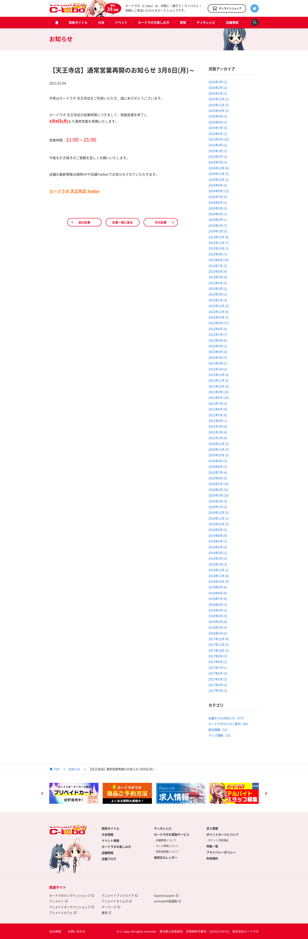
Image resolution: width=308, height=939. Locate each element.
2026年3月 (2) (217, 82)
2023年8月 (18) (218, 260)
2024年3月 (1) (217, 219)
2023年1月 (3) (217, 300)
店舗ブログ (109, 859)
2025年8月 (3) (217, 122)
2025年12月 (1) (218, 99)
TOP (57, 769)
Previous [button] (42, 793)
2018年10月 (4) (218, 581)
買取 (183, 22)
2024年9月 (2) (217, 185)
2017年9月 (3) (217, 656)
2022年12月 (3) (218, 306)
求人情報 (212, 828)
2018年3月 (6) (217, 622)
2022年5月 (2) (217, 346)
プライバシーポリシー (221, 852)
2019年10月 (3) (218, 524)
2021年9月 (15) (218, 392)
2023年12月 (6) (218, 237)
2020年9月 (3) (217, 461)
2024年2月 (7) (217, 225)
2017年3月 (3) (217, 690)
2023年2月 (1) (217, 294)
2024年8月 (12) (218, 191)
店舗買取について (166, 840)
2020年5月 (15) (218, 484)
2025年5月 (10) (218, 139)
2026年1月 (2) (217, 93)
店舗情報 (232, 22)
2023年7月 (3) (217, 266)
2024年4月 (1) (217, 214)
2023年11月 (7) (218, 242)
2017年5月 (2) (217, 679)
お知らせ (74, 769)
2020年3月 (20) (218, 495)
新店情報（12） (218, 729)
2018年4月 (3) (217, 616)
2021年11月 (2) (218, 380)
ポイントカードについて (222, 834)
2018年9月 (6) (217, 587)
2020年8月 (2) (217, 466)
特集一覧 (212, 846)
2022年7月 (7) (217, 334)
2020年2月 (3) (217, 501)
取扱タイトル (78, 22)
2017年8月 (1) (217, 662)
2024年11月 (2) (218, 173)
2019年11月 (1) (218, 518)
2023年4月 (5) (217, 283)
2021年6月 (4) (217, 409)
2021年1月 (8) (217, 438)
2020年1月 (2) (217, 507)
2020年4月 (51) (218, 489)
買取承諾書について (167, 851)
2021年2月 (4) (217, 432)
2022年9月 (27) (218, 323)
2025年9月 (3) (217, 116)
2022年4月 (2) (217, 351)
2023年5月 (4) (217, 277)
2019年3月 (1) (217, 553)
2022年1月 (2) (217, 369)
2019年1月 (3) (217, 564)
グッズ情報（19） (220, 735)
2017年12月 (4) (218, 639)
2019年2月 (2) (217, 558)
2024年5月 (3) (217, 208)
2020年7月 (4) (217, 472)
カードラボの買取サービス (171, 834)
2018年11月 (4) (218, 576)
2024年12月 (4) (218, 168)
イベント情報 (110, 840)
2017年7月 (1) (217, 667)
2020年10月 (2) (218, 455)
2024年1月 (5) (217, 231)
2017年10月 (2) (218, 650)
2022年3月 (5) (217, 357)
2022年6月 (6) (217, 340)
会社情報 (55, 931)
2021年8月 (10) (218, 397)
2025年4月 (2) (217, 145)
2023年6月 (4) (217, 271)
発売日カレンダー (165, 857)
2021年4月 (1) (217, 420)
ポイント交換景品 (218, 840)
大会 (101, 22)
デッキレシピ (206, 22)
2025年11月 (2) (218, 105)
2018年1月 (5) (217, 633)
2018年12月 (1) (218, 570)
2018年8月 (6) (217, 593)
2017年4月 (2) (217, 685)
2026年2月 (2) (217, 87)
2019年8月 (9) (217, 535)
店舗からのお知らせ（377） (227, 718)
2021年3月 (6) (217, 426)
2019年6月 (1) (217, 541)
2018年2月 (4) (217, 627)
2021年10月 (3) (218, 386)
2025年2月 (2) (217, 156)
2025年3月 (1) (217, 151)
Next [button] (266, 793)
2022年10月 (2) (218, 317)
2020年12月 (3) (218, 444)
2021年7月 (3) (217, 403)
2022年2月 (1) (217, 363)
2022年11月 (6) (218, 311)
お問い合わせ (76, 931)
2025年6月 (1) (217, 133)
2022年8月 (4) (217, 329)
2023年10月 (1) (218, 248)
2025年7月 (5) (217, 128)
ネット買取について (167, 846)
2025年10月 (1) (218, 110)
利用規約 (212, 858)
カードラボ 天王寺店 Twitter (74, 191)
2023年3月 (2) (217, 288)
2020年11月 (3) (218, 449)
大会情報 (107, 834)
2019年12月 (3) (218, 512)
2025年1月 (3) (217, 162)
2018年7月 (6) (217, 598)
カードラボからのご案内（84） (229, 724)
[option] (73, 793)
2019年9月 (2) (217, 529)
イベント (121, 22)
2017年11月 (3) (218, 644)
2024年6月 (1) (217, 202)
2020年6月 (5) (217, 478)
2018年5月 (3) (217, 610)
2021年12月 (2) (218, 375)
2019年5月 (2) (217, 547)
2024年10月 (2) (218, 179)
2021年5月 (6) (217, 415)
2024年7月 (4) (217, 197)
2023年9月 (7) (217, 254)
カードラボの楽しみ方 (153, 22)
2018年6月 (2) (217, 604)
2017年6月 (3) (217, 673)
